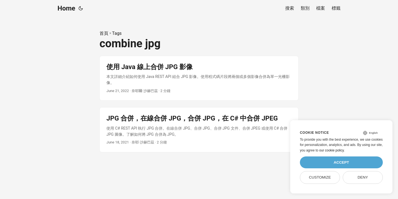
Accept (341, 162)
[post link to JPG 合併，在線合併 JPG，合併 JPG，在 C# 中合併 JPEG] (199, 130)
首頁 (104, 33)
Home (66, 8)
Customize (320, 177)
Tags (117, 33)
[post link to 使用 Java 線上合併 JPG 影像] (199, 78)
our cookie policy (331, 150)
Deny (363, 177)
